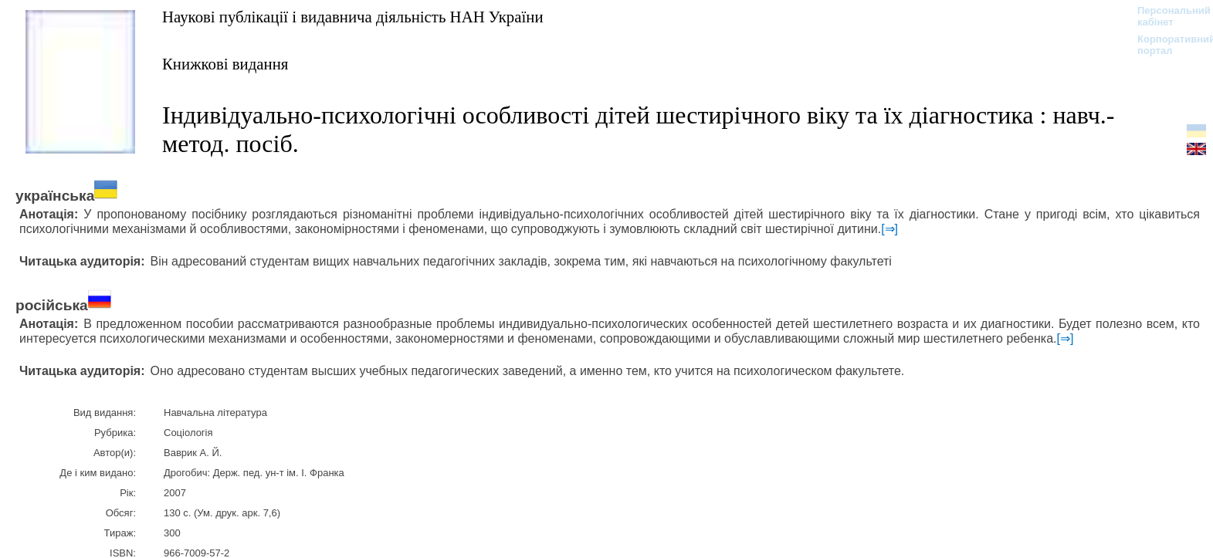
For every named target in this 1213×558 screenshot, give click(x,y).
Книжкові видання (225, 64)
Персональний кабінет (1166, 16)
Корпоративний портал (1166, 44)
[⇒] (889, 228)
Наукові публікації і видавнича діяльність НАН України (353, 16)
